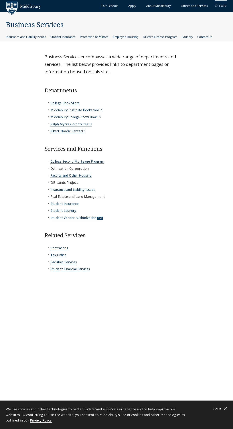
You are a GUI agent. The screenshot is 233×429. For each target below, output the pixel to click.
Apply (154, 5)
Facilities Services (63, 262)
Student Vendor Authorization (73, 218)
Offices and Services (199, 5)
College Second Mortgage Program (77, 161)
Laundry (187, 37)
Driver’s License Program (160, 37)
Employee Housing (126, 37)
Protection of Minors (94, 37)
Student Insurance (63, 37)
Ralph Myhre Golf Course (69, 124)
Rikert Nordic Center (66, 131)
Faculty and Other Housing (71, 175)
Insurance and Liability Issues (26, 37)
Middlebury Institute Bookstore (74, 110)
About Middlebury (172, 5)
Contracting (59, 248)
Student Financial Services (70, 269)
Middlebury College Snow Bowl (73, 117)
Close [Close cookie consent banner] (220, 409)
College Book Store (65, 103)
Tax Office (58, 255)
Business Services (35, 25)
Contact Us (204, 37)
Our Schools (139, 5)
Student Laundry (63, 210)
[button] (221, 5)
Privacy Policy (41, 420)
